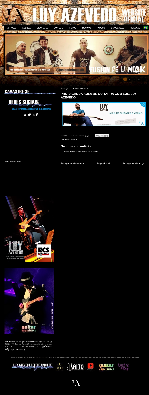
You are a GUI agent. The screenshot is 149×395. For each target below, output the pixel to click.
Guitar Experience (12, 347)
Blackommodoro (32, 342)
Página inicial (103, 163)
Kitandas (39, 347)
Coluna (7, 344)
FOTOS (73, 28)
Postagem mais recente (72, 163)
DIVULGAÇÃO (118, 28)
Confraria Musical (21, 344)
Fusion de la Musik (46, 344)
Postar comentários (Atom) (106, 171)
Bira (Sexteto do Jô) (13, 342)
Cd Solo (46, 342)
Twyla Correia (15, 350)
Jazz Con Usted (27, 347)
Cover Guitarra (34, 344)
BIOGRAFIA (43, 28)
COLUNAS (135, 28)
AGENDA (27, 28)
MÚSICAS (87, 28)
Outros (74, 139)
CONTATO (59, 28)
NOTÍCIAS (12, 28)
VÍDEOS (102, 28)
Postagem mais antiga (134, 163)
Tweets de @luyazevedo (12, 161)
